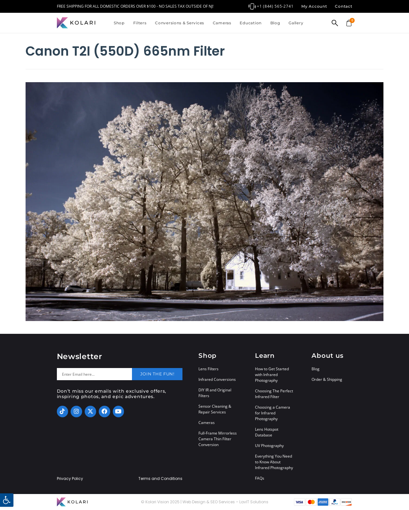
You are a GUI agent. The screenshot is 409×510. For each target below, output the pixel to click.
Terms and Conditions (160, 478)
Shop (119, 22)
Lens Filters (208, 369)
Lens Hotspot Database (266, 432)
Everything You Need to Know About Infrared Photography (274, 461)
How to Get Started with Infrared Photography (272, 374)
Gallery (296, 22)
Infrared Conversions (217, 379)
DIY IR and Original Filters (214, 392)
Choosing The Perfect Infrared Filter (274, 393)
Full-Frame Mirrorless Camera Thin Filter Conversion (217, 438)
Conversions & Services (179, 22)
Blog (275, 22)
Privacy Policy (70, 478)
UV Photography (269, 445)
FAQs (259, 478)
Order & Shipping (327, 379)
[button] (6, 500)
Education (250, 22)
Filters (140, 22)
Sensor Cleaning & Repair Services (214, 409)
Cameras (222, 22)
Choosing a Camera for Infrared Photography (272, 412)
